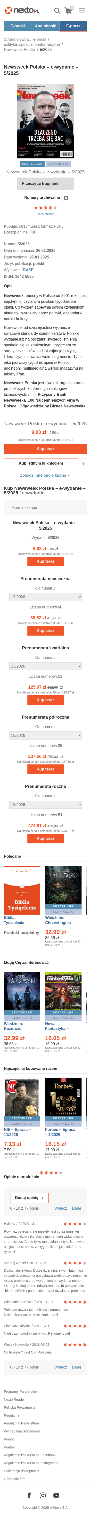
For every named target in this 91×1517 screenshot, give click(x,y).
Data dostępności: (20, 251)
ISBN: (9, 276)
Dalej (76, 1208)
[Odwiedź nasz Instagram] (43, 1495)
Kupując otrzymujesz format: (28, 226)
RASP (28, 270)
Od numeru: (45, 588)
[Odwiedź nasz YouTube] (56, 1495)
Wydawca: (13, 270)
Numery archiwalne (42, 197)
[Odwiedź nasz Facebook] (29, 1495)
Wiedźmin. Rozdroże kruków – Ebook (19, 1029)
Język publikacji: (18, 264)
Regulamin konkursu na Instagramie (31, 1463)
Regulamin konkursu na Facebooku (30, 1455)
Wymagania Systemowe (22, 1431)
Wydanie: (40, 538)
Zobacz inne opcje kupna (43, 475)
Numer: (11, 244)
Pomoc (9, 1439)
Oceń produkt (45, 210)
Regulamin (12, 1415)
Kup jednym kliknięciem (41, 463)
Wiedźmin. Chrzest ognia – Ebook (59, 923)
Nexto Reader (14, 1399)
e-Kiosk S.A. (59, 1507)
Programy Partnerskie (20, 1391)
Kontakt (9, 1447)
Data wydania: (17, 257)
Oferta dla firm (14, 1479)
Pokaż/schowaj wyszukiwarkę (58, 11)
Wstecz (60, 1208)
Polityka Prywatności (19, 1407)
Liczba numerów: (44, 607)
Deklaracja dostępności (21, 1471)
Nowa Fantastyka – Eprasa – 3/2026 (59, 1029)
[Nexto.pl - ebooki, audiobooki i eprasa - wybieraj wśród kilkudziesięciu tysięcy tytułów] (22, 10)
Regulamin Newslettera (21, 1423)
